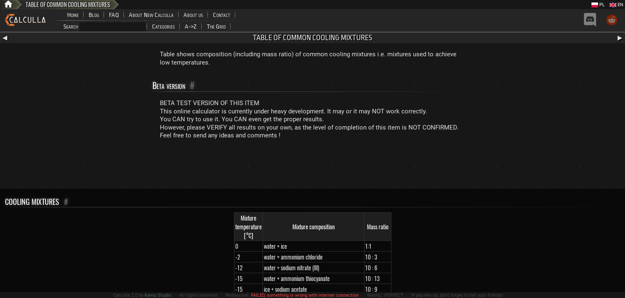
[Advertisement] (312, 166)
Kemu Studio (158, 295)
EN (616, 4)
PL (598, 4)
